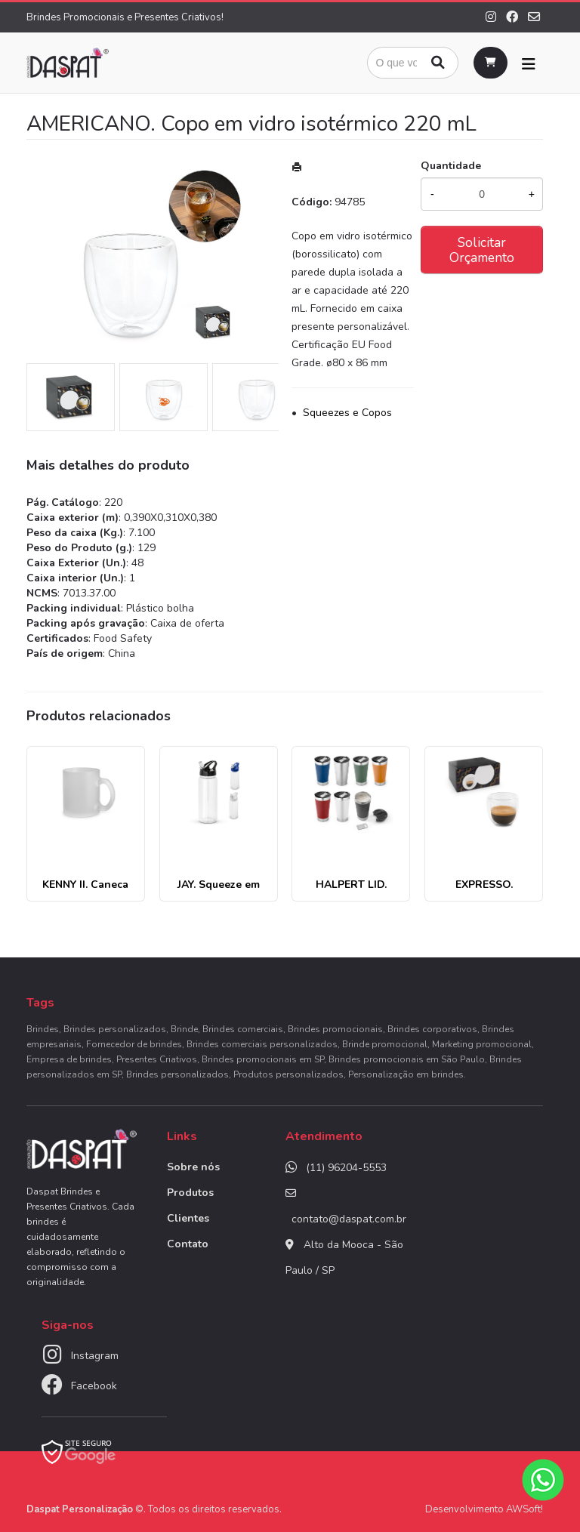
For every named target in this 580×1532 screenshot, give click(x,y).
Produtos (190, 1192)
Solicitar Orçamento (481, 250)
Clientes (188, 1218)
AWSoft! (524, 1509)
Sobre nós (193, 1167)
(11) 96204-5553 (346, 1168)
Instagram (95, 1356)
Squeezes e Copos (347, 412)
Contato (187, 1244)
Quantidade (451, 166)
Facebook (94, 1386)
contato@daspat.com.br (349, 1219)
